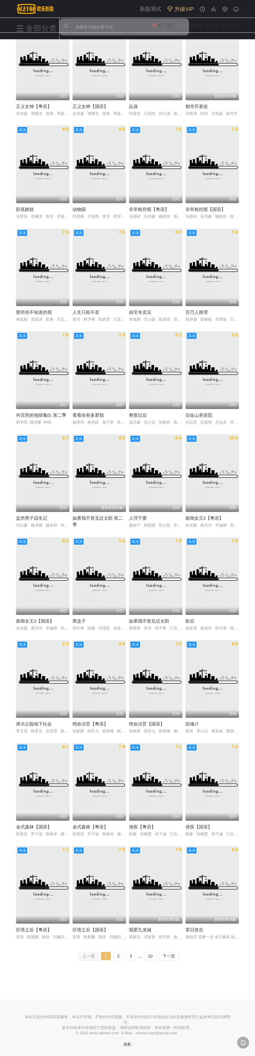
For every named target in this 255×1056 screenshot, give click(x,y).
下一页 (169, 956)
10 (150, 956)
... (140, 956)
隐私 (127, 1044)
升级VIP (180, 9)
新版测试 (150, 9)
